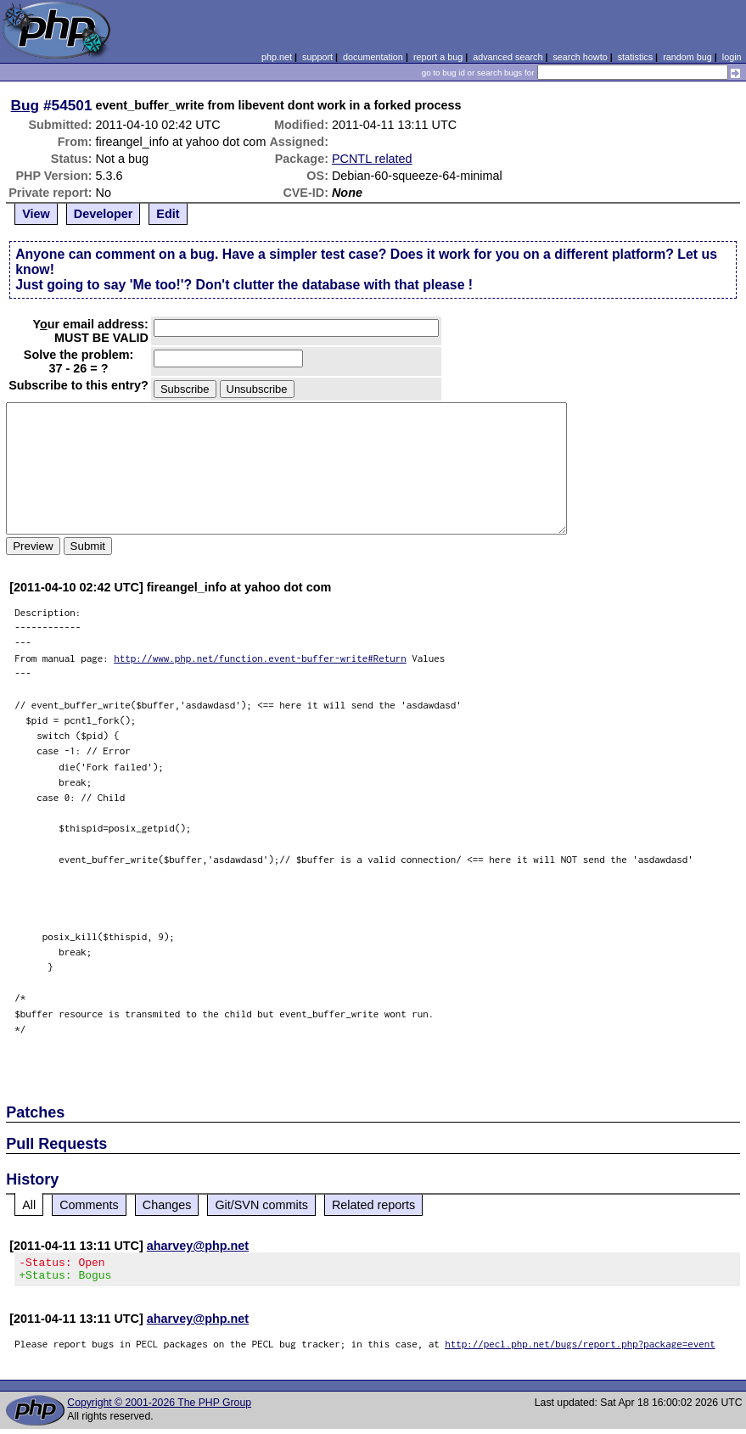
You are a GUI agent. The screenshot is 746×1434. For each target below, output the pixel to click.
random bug (687, 57)
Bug (25, 105)
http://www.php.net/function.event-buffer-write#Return (260, 658)
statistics (635, 57)
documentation (373, 57)
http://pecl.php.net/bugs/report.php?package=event (580, 1348)
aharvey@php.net (198, 1245)
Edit (167, 214)
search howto (579, 57)
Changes (167, 1205)
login (732, 57)
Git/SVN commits (261, 1205)
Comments (89, 1205)
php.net (276, 57)
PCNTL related (372, 158)
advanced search (507, 57)
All (29, 1205)
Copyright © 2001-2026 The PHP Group (159, 1408)
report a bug (438, 57)
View (36, 214)
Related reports (373, 1205)
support (317, 57)
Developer (103, 214)
